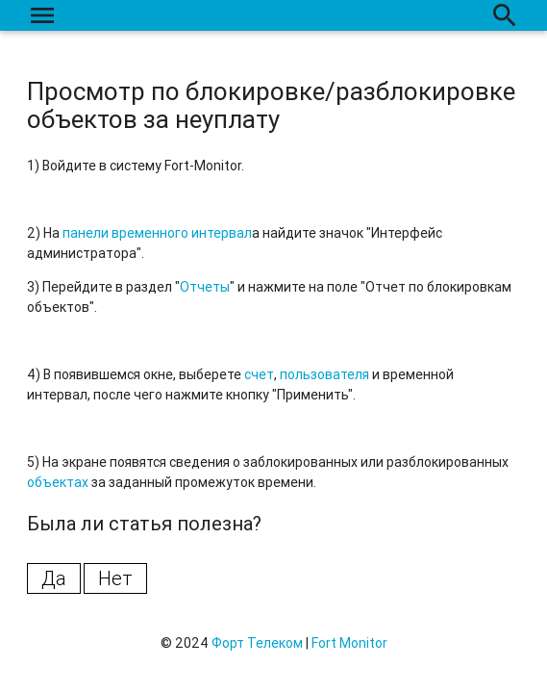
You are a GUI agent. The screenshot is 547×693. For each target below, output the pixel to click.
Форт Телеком (257, 643)
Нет (115, 578)
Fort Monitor (349, 643)
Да (53, 578)
